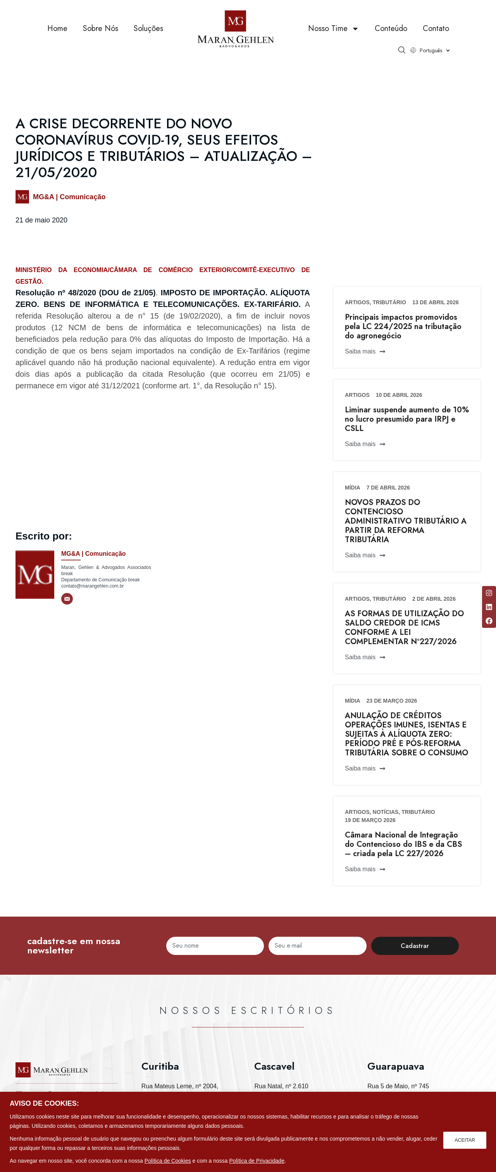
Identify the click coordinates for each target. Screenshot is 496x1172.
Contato (436, 34)
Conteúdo (391, 34)
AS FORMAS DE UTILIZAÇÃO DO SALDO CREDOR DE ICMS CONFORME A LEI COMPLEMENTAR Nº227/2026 (404, 627)
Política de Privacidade (256, 1161)
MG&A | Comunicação (69, 197)
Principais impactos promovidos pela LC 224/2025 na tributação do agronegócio (403, 326)
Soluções (148, 34)
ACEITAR (463, 1139)
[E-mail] (67, 599)
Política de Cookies (168, 1161)
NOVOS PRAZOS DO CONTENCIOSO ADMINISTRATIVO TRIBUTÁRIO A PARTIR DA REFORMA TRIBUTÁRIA (406, 521)
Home (57, 34)
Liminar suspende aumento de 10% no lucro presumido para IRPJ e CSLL (407, 419)
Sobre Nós (100, 34)
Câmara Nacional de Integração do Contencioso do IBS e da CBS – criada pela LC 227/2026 (403, 844)
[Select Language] (434, 56)
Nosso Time (333, 35)
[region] (248, 1132)
